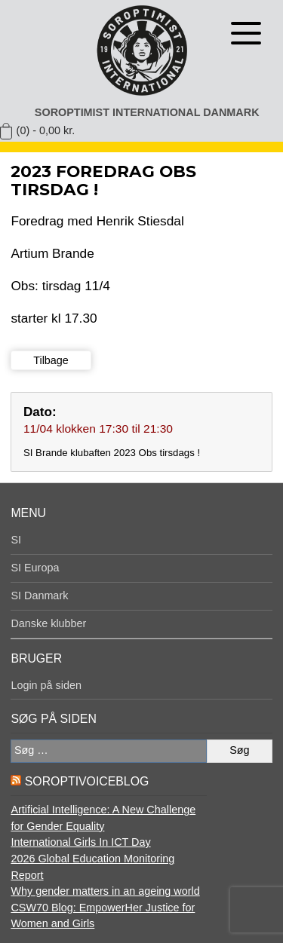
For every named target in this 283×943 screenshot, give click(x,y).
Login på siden (46, 685)
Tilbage (51, 360)
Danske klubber (48, 623)
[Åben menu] (246, 33)
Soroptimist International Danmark (147, 112)
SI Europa (35, 568)
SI (16, 540)
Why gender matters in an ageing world (105, 891)
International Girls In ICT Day (80, 842)
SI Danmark (39, 595)
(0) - (46, 130)
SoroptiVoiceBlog (87, 781)
